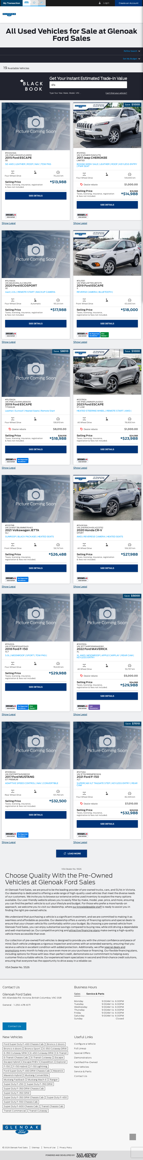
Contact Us (14, 1026)
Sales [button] (77, 994)
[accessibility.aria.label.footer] (87, 1155)
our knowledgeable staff (87, 907)
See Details (36, 196)
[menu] (137, 14)
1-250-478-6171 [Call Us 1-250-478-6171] (22, 1005)
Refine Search (130, 51)
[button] (12, 3)
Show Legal (9, 223)
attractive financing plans (84, 930)
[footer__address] (36, 997)
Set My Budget (130, 59)
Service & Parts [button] (95, 994)
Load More (72, 853)
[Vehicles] (88, 84)
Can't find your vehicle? (116, 93)
